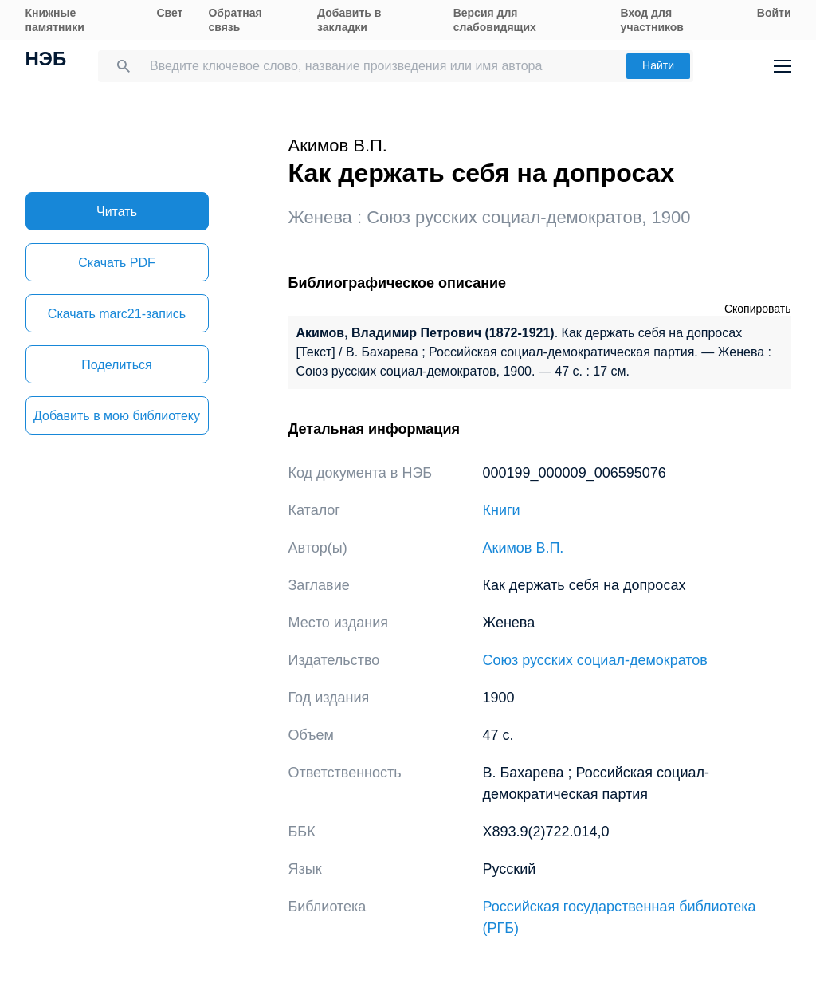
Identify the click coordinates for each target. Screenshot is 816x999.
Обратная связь (234, 19)
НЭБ (46, 60)
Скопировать (757, 308)
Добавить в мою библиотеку (116, 416)
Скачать (116, 262)
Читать (116, 211)
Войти (774, 12)
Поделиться (116, 365)
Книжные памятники (55, 19)
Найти (658, 65)
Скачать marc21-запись (117, 314)
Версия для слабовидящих (494, 19)
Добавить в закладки (349, 19)
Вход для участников (652, 19)
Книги (501, 510)
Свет (169, 12)
